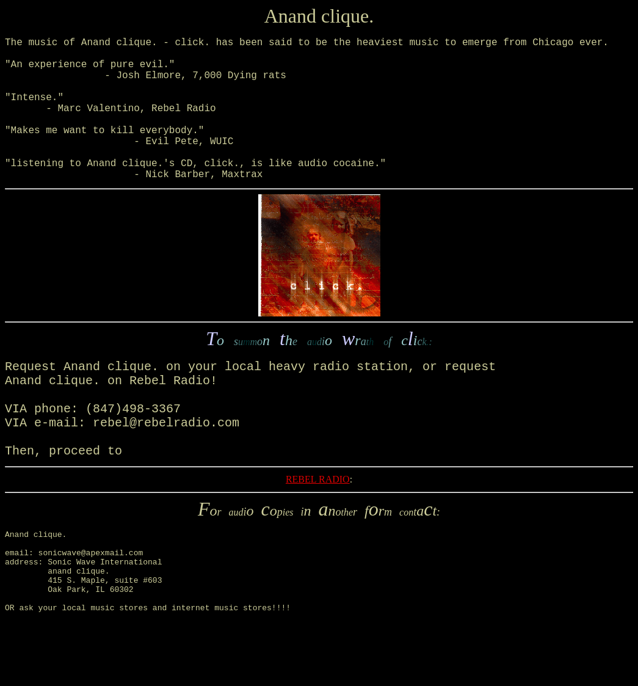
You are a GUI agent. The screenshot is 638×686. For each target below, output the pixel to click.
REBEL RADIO (318, 528)
